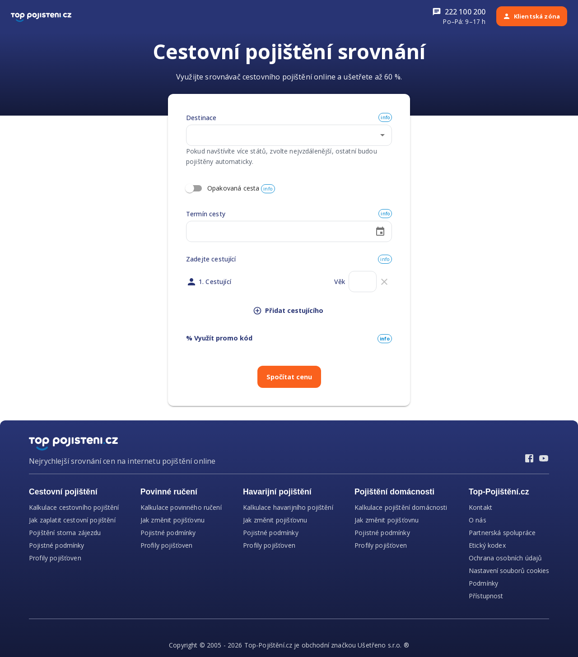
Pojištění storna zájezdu (65, 532)
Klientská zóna (531, 16)
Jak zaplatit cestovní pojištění (72, 520)
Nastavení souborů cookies (509, 570)
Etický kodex (487, 545)
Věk (339, 281)
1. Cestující (215, 281)
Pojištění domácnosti (394, 491)
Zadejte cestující (211, 259)
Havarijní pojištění (277, 491)
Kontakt (480, 507)
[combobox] (280, 135)
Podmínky (483, 583)
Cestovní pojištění (63, 491)
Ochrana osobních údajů (505, 558)
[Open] (382, 135)
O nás (477, 520)
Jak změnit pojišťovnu (172, 520)
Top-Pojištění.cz (499, 491)
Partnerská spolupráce (502, 532)
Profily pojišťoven (55, 558)
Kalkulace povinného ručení (181, 507)
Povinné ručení (168, 491)
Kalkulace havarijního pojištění (288, 507)
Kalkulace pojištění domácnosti (400, 507)
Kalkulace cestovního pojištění (74, 507)
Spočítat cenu (289, 377)
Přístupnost (486, 596)
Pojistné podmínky (56, 545)
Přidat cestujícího (288, 310)
